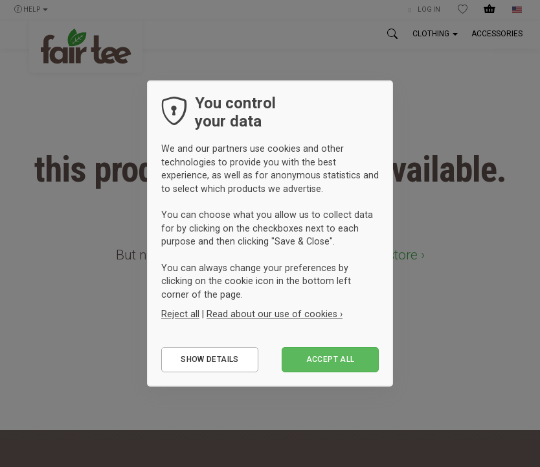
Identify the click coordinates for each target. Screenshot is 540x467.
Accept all (330, 359)
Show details (209, 359)
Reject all (180, 314)
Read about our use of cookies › (275, 314)
